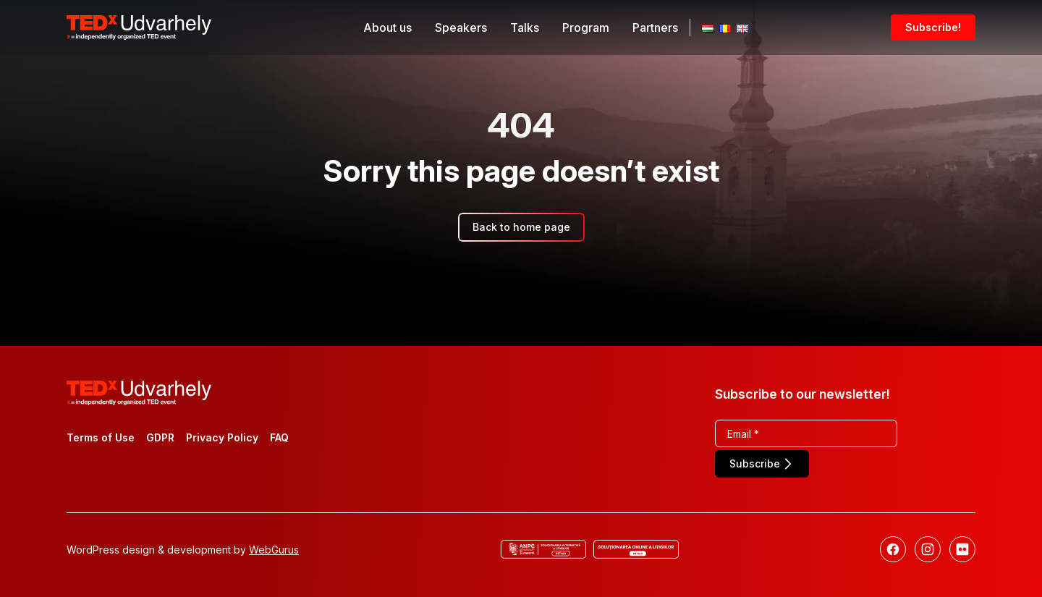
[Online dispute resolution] (636, 549)
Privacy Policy (222, 437)
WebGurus (274, 549)
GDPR (160, 437)
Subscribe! (933, 27)
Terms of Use (101, 437)
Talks (524, 27)
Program (585, 27)
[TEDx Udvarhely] (139, 26)
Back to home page (521, 227)
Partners (655, 27)
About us (387, 27)
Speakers (461, 27)
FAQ (279, 437)
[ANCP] (543, 549)
